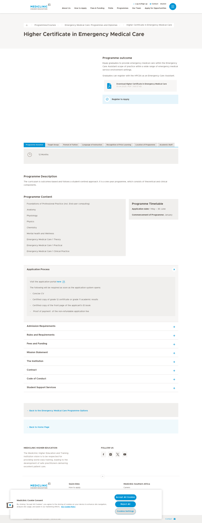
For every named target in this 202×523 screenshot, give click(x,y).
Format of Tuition (70, 145)
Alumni (163, 4)
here (59, 282)
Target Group (53, 145)
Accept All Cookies (125, 497)
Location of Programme (145, 145)
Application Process (38, 269)
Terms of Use (55, 519)
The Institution (35, 361)
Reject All (125, 504)
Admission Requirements (41, 326)
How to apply (74, 487)
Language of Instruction (92, 145)
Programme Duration (34, 145)
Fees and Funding (37, 344)
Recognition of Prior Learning (119, 145)
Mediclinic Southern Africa (137, 484)
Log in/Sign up (140, 4)
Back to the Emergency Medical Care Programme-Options (58, 411)
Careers (127, 487)
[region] (86, 504)
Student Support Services (41, 387)
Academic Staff (166, 145)
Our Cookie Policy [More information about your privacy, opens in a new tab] (68, 507)
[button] (10, 505)
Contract (32, 370)
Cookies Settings (125, 511)
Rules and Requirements (40, 335)
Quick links (74, 484)
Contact (154, 4)
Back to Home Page (38, 427)
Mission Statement (37, 352)
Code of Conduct (36, 379)
